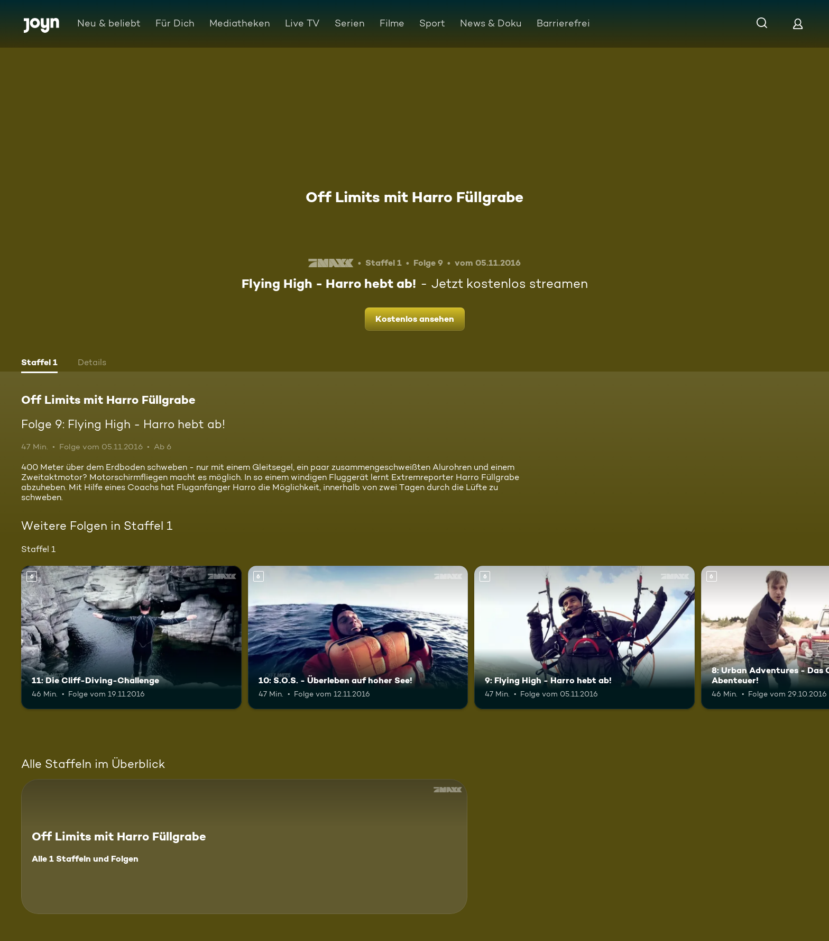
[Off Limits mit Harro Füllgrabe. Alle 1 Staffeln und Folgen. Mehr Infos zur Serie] (244, 846)
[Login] (798, 23)
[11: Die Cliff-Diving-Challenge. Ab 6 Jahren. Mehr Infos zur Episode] (131, 637)
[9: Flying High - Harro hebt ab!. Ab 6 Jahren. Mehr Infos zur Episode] (584, 637)
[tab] (39, 363)
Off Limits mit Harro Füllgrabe (414, 197)
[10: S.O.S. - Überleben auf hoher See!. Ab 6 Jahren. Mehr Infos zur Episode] (358, 637)
